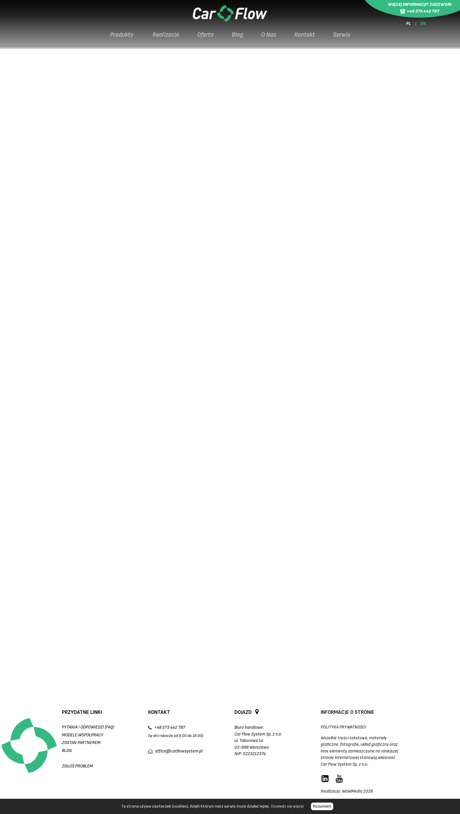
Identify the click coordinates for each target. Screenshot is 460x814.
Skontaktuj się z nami (221, 347)
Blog (237, 37)
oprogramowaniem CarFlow (129, 264)
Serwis (344, 37)
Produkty (119, 37)
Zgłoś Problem (77, 766)
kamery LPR (383, 340)
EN (424, 25)
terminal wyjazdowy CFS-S (99, 237)
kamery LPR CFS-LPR (93, 251)
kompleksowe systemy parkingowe (328, 340)
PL (407, 25)
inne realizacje (80, 354)
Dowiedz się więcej (287, 806)
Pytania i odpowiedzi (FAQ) (88, 727)
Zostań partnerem (81, 742)
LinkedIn (244, 354)
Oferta (204, 37)
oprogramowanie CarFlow (166, 347)
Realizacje (164, 37)
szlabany (59, 347)
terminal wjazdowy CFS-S (98, 230)
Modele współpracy (82, 735)
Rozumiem (322, 806)
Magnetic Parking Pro (114, 243)
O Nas (270, 37)
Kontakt (307, 37)
